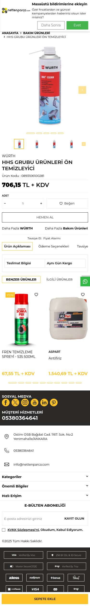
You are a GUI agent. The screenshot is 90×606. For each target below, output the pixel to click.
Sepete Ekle (45, 599)
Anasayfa (10, 33)
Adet (5, 195)
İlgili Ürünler (60, 279)
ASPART (55, 352)
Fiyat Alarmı (52, 238)
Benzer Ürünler (21, 279)
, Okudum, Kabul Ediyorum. (42, 530)
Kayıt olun (74, 518)
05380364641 (20, 418)
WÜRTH (8, 156)
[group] (45, 86)
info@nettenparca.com (31, 464)
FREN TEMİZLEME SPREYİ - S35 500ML (18, 354)
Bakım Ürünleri (36, 33)
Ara (79, 19)
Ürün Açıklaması (17, 246)
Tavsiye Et (34, 238)
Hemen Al (45, 217)
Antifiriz (55, 358)
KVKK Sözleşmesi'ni (23, 530)
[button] (30, 133)
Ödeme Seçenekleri (53, 246)
